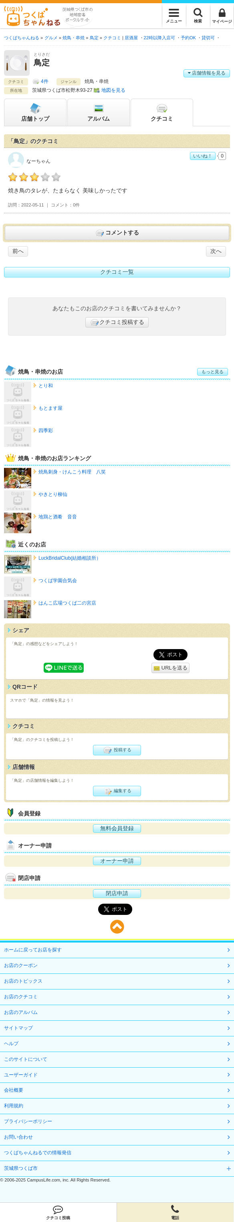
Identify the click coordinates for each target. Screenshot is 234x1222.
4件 (44, 81)
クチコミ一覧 (117, 272)
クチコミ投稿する (117, 322)
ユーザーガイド (21, 1075)
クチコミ (162, 112)
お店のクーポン (21, 965)
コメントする (117, 233)
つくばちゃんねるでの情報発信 (37, 1152)
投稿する (117, 750)
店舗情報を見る (207, 73)
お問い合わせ (18, 1137)
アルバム (98, 112)
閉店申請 (117, 893)
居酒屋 (131, 37)
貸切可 (208, 37)
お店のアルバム (21, 1012)
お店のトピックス (23, 981)
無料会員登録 (117, 828)
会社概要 (13, 1090)
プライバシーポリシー (28, 1121)
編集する (117, 791)
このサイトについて (25, 1059)
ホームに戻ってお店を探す (33, 950)
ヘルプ (11, 1043)
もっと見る (213, 371)
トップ (35, 112)
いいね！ (202, 156)
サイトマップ (18, 1028)
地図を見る (113, 90)
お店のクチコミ (21, 996)
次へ (216, 251)
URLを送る (170, 668)
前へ (18, 251)
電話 (175, 1212)
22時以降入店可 (159, 37)
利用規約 (13, 1106)
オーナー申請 (117, 861)
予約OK (188, 37)
